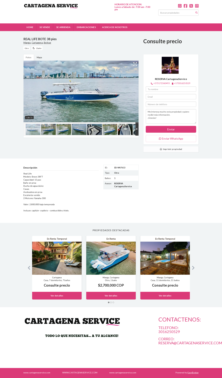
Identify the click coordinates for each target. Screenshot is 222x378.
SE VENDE (45, 27)
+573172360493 (161, 83)
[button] (27, 268)
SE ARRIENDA (63, 27)
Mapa (39, 57)
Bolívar (47, 42)
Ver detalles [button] (57, 295)
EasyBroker (193, 372)
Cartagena (37, 42)
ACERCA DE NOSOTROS (114, 27)
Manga (27, 42)
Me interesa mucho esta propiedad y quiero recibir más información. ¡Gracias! (171, 116)
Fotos (29, 57)
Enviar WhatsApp (171, 138)
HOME (29, 27)
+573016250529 (182, 83)
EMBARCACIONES (86, 27)
